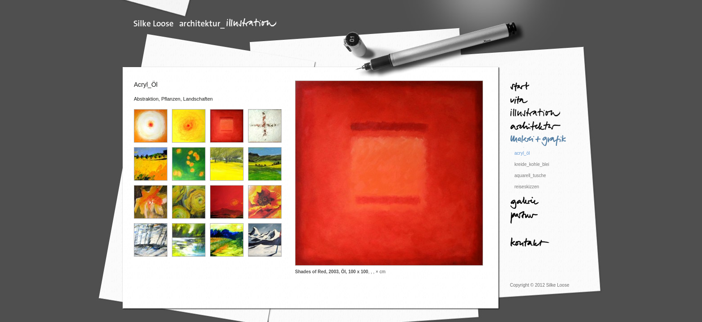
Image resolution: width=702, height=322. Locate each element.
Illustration (539, 114)
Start (539, 87)
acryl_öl (522, 153)
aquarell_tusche (530, 175)
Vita (539, 100)
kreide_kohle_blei (531, 164)
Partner (539, 217)
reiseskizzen (526, 186)
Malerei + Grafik (539, 141)
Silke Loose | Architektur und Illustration (205, 23)
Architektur (539, 127)
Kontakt (539, 243)
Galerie (539, 203)
